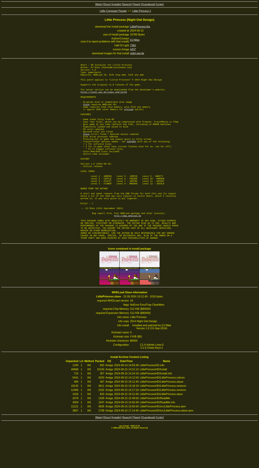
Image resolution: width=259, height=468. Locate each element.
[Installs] (116, 4)
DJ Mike (135, 40)
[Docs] (107, 4)
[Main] (99, 4)
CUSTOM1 (131, 157)
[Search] (127, 4)
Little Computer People (113, 11)
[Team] (136, 4)
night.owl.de (137, 53)
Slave (86, 112)
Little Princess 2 (141, 11)
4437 (133, 49)
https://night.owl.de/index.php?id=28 (104, 97)
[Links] (160, 4)
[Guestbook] (148, 4)
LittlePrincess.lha (140, 26)
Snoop (86, 148)
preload (128, 118)
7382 (133, 45)
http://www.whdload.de (127, 246)
